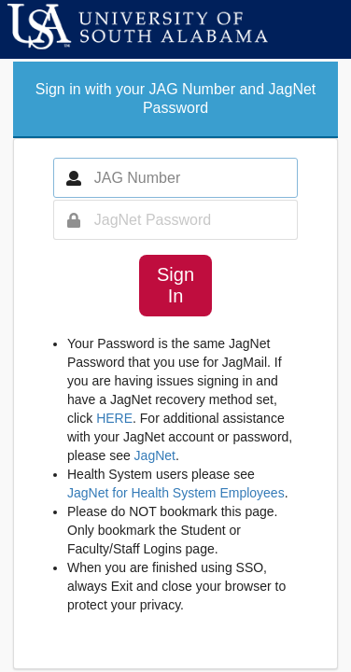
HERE (114, 418)
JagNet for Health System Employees (176, 492)
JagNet (155, 455)
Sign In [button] (175, 285)
